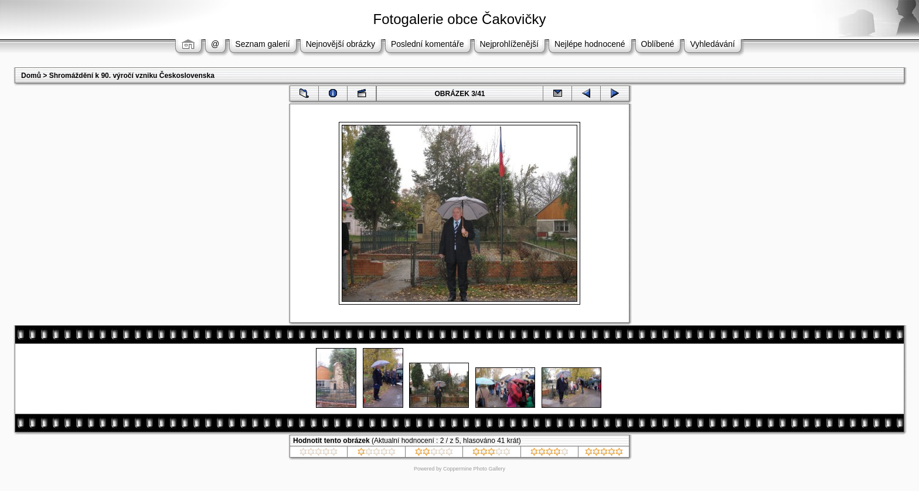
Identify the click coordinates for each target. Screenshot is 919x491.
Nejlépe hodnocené (589, 44)
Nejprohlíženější (509, 44)
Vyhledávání (712, 44)
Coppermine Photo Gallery (474, 469)
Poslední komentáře (427, 44)
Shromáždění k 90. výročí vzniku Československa (132, 75)
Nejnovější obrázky (340, 44)
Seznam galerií (262, 44)
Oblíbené (658, 44)
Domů (31, 75)
